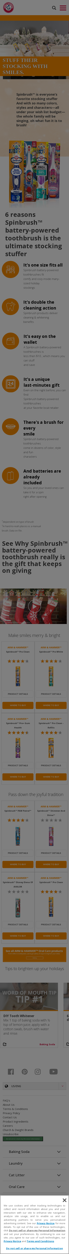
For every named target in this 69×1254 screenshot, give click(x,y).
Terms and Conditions (40, 1241)
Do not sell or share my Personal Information (37, 1230)
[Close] (65, 1200)
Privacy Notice (45, 1223)
